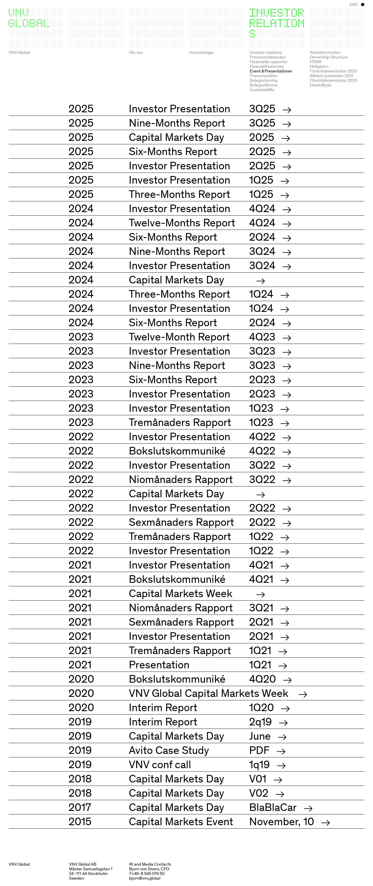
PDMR (316, 61)
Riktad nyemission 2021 (331, 75)
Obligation (319, 66)
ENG (353, 4)
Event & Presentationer (271, 71)
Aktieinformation (325, 52)
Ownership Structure (329, 57)
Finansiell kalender (267, 66)
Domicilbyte (320, 85)
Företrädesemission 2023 (333, 71)
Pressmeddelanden (268, 57)
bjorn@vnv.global (144, 878)
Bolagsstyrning (263, 80)
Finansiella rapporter (269, 61)
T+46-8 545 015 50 (147, 873)
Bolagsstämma (264, 85)
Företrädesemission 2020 (333, 80)
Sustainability (262, 89)
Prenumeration (263, 75)
